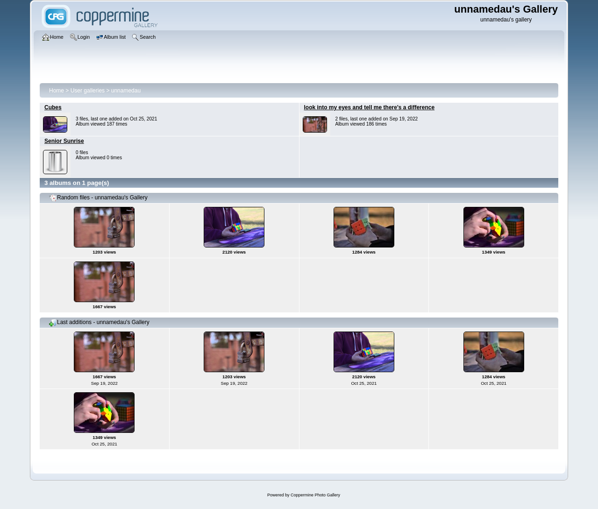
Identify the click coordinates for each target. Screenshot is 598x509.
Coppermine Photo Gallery (315, 495)
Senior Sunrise (64, 141)
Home (56, 90)
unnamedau (126, 90)
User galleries (88, 90)
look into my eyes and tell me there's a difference (369, 107)
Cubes (53, 107)
